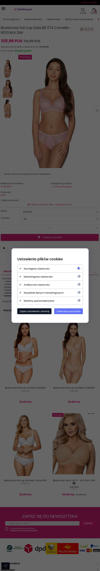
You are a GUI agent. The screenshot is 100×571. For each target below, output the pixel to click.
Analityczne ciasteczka (37, 284)
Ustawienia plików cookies (40, 259)
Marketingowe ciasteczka (38, 276)
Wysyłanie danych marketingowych (44, 292)
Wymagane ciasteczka (37, 268)
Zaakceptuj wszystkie (68, 311)
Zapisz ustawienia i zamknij (34, 311)
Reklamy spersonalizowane (39, 300)
